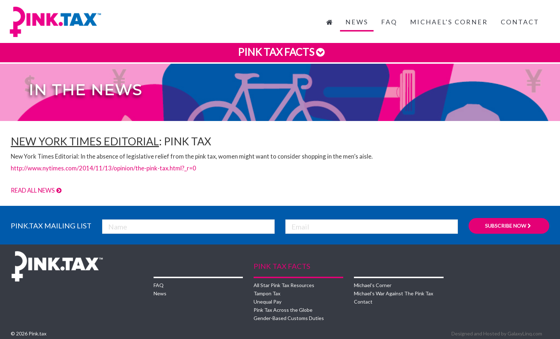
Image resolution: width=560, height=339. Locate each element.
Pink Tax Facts (280, 52)
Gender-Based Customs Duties (289, 318)
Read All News (36, 190)
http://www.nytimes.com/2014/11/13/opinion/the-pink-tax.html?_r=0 (103, 168)
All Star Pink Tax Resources (284, 285)
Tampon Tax (267, 293)
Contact (520, 22)
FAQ (389, 22)
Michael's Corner (449, 22)
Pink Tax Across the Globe (283, 310)
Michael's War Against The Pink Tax (393, 293)
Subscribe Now (508, 226)
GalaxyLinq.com (525, 333)
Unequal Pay (267, 302)
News (356, 22)
